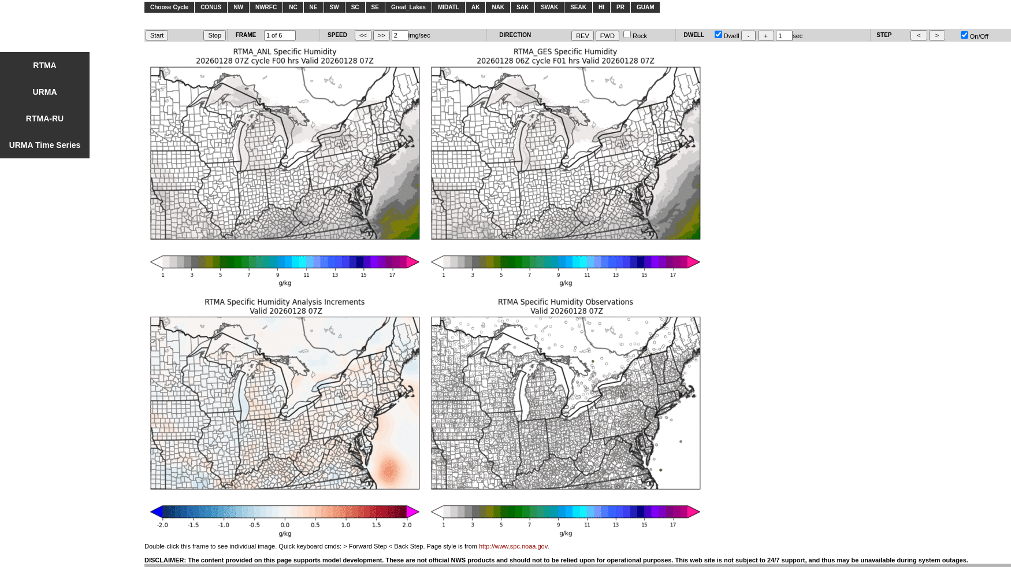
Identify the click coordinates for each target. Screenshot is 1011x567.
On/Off (974, 36)
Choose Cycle (169, 7)
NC (293, 7)
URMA (45, 92)
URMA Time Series (45, 145)
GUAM (646, 7)
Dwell (727, 35)
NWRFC (266, 7)
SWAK (549, 7)
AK (475, 7)
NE (314, 7)
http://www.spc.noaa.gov (513, 546)
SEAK (578, 7)
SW (334, 7)
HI (601, 7)
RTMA (44, 65)
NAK (498, 7)
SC (355, 7)
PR (620, 7)
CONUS (210, 7)
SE (375, 7)
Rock (635, 35)
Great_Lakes (408, 7)
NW (238, 7)
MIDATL (448, 7)
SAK (522, 7)
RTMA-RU (45, 118)
